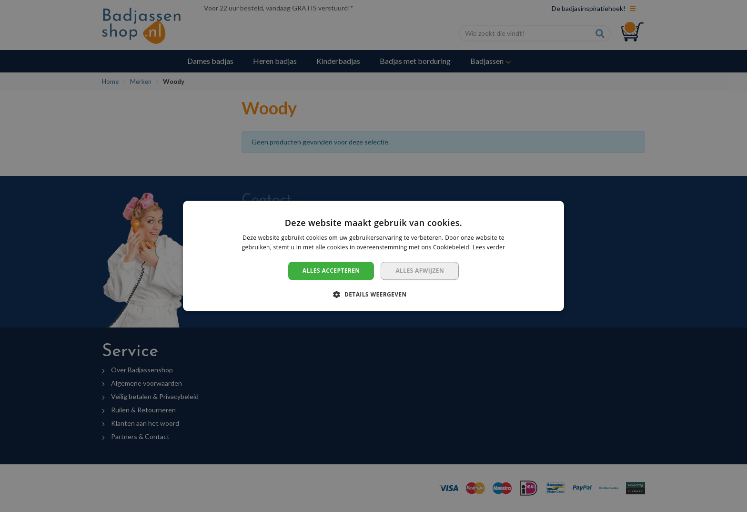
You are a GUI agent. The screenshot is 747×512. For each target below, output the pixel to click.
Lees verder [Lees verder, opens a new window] (489, 248)
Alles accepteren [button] (331, 270)
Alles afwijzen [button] (419, 270)
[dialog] (373, 256)
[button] (373, 294)
